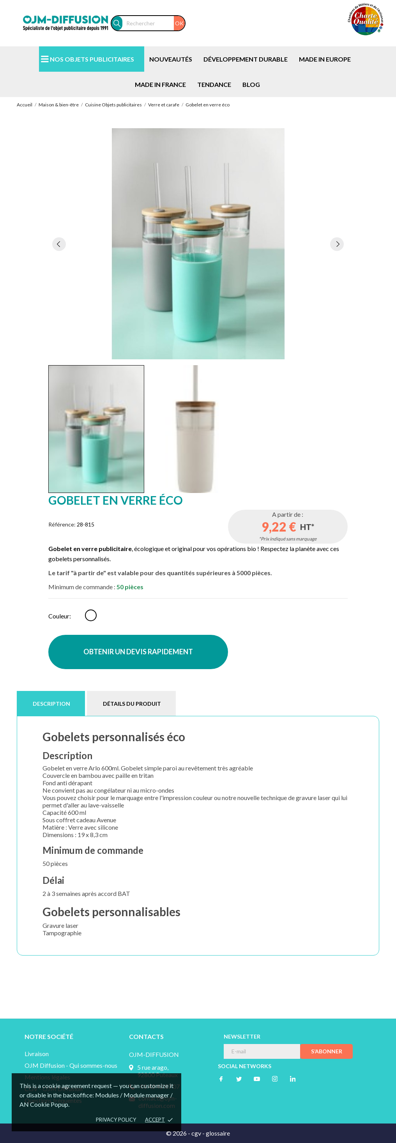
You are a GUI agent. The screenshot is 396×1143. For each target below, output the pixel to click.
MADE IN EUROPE (325, 59)
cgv (196, 1133)
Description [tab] (51, 703)
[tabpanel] (198, 243)
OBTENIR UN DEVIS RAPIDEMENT (138, 651)
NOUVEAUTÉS (170, 59)
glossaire (218, 1133)
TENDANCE (214, 84)
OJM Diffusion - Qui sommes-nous (71, 1065)
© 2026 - (178, 1133)
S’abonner (326, 1051)
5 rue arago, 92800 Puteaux (157, 1071)
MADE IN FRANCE (160, 84)
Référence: (62, 524)
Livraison (37, 1053)
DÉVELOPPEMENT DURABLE (245, 59)
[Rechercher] (153, 23)
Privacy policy (116, 1120)
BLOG (251, 84)
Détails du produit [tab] (132, 703)
